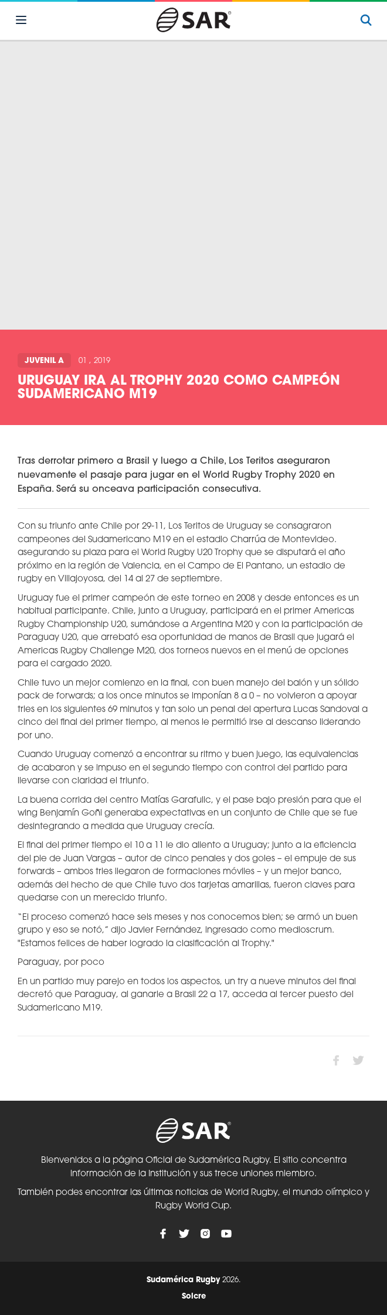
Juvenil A (44, 361)
